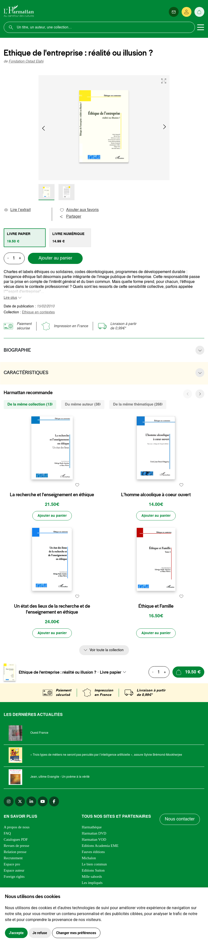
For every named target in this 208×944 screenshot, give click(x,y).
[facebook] (54, 801)
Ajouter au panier (55, 258)
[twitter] (20, 801)
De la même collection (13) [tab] (30, 404)
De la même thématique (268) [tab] (138, 404)
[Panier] (199, 12)
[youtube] (43, 801)
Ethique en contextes (38, 312)
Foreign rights (14, 877)
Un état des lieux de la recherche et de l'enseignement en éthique (52, 609)
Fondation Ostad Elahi (26, 61)
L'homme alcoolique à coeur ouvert (156, 495)
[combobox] (114, 672)
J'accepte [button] (16, 933)
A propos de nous (17, 827)
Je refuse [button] (40, 933)
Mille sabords (92, 877)
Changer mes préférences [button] (76, 933)
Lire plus (10, 298)
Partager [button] (70, 217)
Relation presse (15, 852)
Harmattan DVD (94, 833)
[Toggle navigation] (200, 27)
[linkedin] (31, 801)
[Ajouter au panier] (52, 515)
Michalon (89, 858)
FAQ (7, 833)
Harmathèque (92, 827)
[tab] (25, 237)
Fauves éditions (93, 852)
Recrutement (13, 858)
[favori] (77, 485)
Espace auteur (14, 870)
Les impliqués (92, 883)
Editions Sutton (93, 870)
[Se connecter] (186, 12)
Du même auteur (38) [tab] (83, 404)
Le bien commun (94, 864)
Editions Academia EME (100, 846)
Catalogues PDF (16, 839)
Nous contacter (180, 819)
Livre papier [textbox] (110, 672)
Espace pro (12, 864)
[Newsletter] (174, 12)
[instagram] (9, 801)
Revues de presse (16, 846)
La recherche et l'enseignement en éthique (52, 495)
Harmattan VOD (94, 839)
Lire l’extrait (17, 210)
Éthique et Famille (155, 606)
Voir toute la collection (107, 650)
